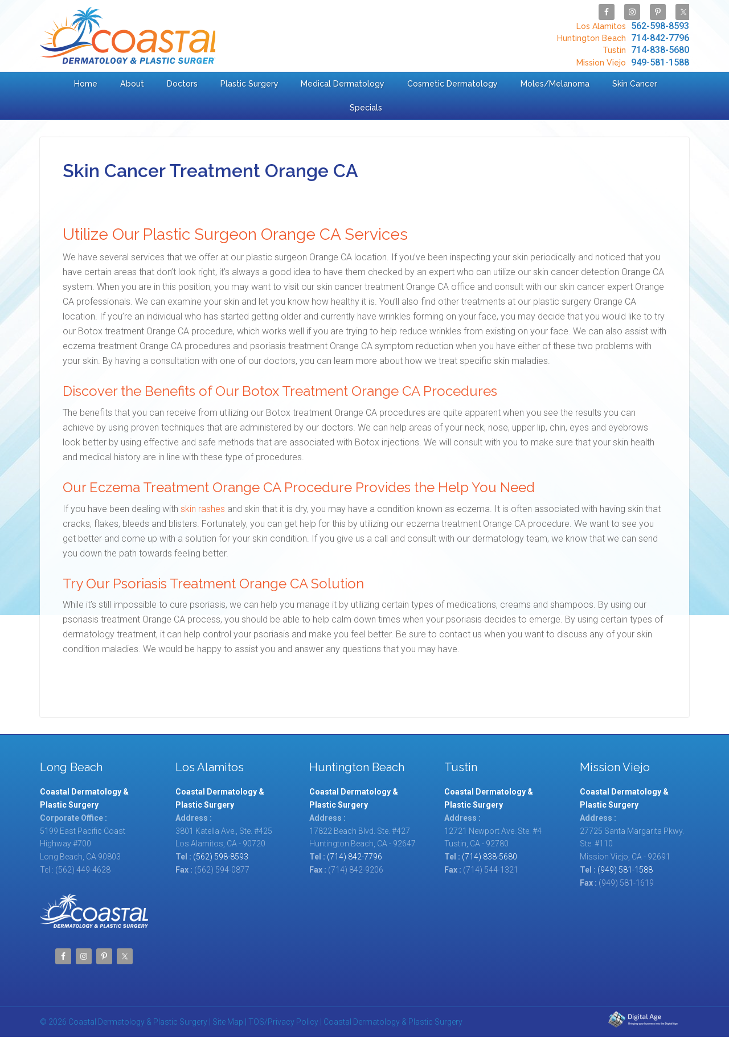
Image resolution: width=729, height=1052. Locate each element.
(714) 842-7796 (354, 856)
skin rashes (203, 509)
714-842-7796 (621, 37)
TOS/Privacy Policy (283, 1021)
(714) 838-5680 (489, 856)
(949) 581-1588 (625, 869)
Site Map (227, 1021)
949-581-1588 (631, 61)
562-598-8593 (631, 26)
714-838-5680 (644, 49)
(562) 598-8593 (220, 856)
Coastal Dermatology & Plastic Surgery (130, 35)
